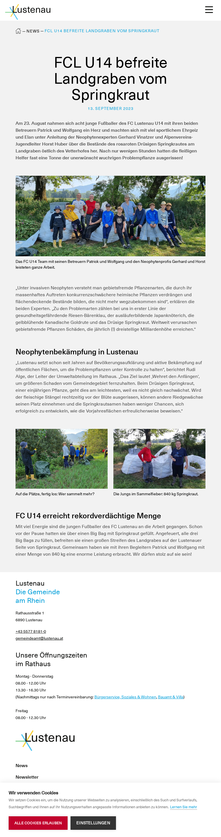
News (33, 31)
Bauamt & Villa (170, 697)
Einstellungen (93, 822)
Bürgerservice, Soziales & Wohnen (125, 697)
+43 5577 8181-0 (31, 631)
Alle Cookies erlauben (38, 823)
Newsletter (27, 777)
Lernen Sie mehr (183, 806)
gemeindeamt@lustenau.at (39, 638)
